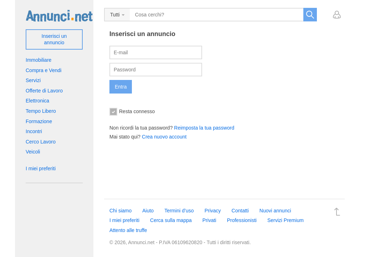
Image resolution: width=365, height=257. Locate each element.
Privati (209, 220)
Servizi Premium (285, 220)
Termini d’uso (179, 210)
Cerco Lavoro (41, 142)
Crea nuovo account (164, 137)
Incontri (34, 131)
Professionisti (242, 220)
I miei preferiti (41, 168)
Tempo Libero (41, 111)
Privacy (213, 210)
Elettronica (37, 101)
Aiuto (148, 210)
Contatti (240, 210)
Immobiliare (38, 60)
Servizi (33, 80)
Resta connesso (132, 112)
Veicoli (33, 152)
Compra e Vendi (43, 70)
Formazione (39, 121)
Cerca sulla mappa (171, 220)
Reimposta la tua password (204, 128)
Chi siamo (120, 210)
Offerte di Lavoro (44, 91)
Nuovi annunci (275, 210)
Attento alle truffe (128, 230)
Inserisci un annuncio (54, 39)
